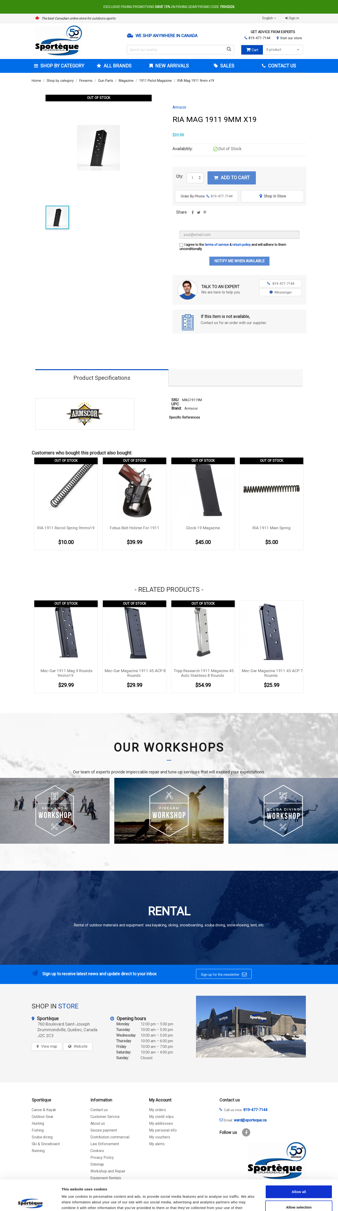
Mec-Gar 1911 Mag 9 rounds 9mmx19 (66, 673)
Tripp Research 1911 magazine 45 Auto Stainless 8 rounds (204, 673)
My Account (160, 1099)
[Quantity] (192, 178)
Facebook (246, 1132)
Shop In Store (272, 196)
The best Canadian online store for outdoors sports (78, 18)
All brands (116, 66)
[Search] (180, 49)
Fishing (38, 1130)
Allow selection (298, 1177)
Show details (246, 1202)
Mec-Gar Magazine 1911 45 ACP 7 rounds (272, 673)
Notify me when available (239, 261)
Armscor (179, 107)
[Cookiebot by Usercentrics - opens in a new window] (30, 1201)
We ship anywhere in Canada (166, 36)
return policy (241, 245)
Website (81, 1046)
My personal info (163, 1130)
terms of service (217, 245)
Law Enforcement (104, 1144)
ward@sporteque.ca (250, 1120)
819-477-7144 (259, 38)
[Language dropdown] (269, 18)
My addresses (161, 1123)
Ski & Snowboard (46, 1144)
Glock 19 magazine (203, 527)
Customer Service (105, 1116)
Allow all (299, 1161)
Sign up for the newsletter (224, 974)
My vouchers (159, 1137)
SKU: (175, 400)
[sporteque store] (251, 1027)
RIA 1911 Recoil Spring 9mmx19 (66, 527)
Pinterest (204, 214)
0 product (283, 50)
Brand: (176, 408)
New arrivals (171, 66)
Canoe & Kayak (44, 1110)
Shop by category (61, 66)
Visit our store (291, 38)
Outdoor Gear (42, 1116)
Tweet (198, 214)
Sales (226, 66)
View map (49, 1046)
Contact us (99, 1110)
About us (97, 1123)
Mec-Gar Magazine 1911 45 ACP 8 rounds (135, 673)
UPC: (175, 404)
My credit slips (161, 1116)
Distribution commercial (109, 1137)
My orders (157, 1110)
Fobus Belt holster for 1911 (134, 527)
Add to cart (232, 177)
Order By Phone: (206, 196)
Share (192, 214)
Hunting (38, 1123)
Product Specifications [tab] (101, 378)
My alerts (157, 1144)
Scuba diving (42, 1137)
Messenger (280, 292)
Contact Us (281, 66)
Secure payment (103, 1130)
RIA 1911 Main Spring (272, 527)
